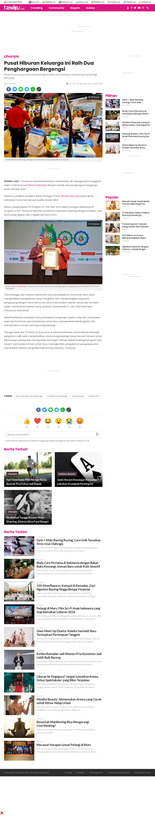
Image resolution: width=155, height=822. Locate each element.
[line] (21, 89)
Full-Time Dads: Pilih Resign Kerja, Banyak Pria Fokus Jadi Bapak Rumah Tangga (26, 482)
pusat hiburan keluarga (34, 185)
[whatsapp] (33, 89)
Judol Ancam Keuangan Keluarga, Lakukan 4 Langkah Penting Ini (77, 481)
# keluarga (78, 396)
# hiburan (93, 396)
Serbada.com (146, 2)
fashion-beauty (67, 474)
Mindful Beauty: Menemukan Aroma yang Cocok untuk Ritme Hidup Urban (69, 701)
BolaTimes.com (67, 2)
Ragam (75, 8)
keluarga (22, 286)
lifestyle (12, 474)
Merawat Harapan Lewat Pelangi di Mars (64, 745)
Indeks (90, 8)
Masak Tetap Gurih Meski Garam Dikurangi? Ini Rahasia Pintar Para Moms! (135, 202)
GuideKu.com (115, 2)
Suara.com (35, 2)
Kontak (68, 772)
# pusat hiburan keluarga (29, 396)
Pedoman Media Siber (119, 772)
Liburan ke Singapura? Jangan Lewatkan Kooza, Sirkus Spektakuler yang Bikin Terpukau (68, 678)
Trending (36, 8)
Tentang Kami (96, 772)
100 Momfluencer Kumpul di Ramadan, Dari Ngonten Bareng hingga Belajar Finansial (66, 587)
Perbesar (93, 97)
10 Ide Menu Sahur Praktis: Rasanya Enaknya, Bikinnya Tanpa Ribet (136, 214)
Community (56, 8)
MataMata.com (50, 2)
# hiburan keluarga (57, 396)
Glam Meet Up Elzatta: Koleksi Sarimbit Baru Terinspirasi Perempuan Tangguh (66, 632)
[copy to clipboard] (39, 89)
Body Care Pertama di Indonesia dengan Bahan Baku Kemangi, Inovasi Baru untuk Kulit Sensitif (68, 564)
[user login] (128, 8)
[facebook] (9, 89)
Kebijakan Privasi (142, 772)
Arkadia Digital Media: (14, 2)
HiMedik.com (131, 2)
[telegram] (27, 89)
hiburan (14, 286)
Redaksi (80, 772)
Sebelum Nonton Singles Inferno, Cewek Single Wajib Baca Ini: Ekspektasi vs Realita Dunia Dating (136, 248)
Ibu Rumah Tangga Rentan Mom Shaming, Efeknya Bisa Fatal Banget (27, 519)
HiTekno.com (83, 2)
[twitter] (15, 89)
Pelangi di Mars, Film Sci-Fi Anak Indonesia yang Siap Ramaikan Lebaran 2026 (68, 610)
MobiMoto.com (99, 2)
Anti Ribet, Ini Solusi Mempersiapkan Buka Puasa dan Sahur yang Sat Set (136, 236)
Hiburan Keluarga (70, 196)
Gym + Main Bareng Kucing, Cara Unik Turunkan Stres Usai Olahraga (133, 101)
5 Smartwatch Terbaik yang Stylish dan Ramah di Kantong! (136, 225)
